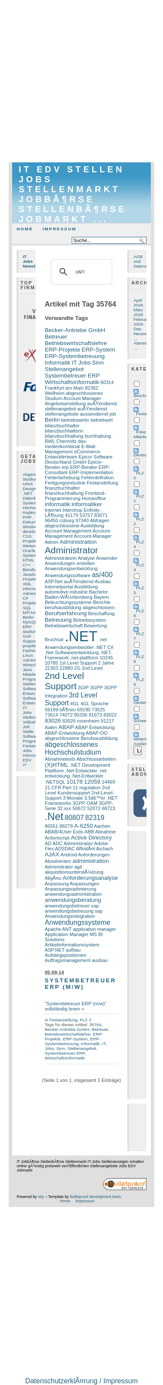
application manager (94, 929)
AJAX (52, 854)
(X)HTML (57, 765)
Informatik (32, 755)
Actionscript (57, 837)
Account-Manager (93, 536)
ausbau (99, 960)
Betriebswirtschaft (64, 625)
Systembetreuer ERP (72, 375)
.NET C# (104, 647)
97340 (82, 520)
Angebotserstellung (65, 403)
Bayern (101, 597)
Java (27, 669)
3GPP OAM (85, 803)
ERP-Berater (83, 467)
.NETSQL (55, 782)
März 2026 (138, 312)
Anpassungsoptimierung (70, 888)
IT (25, 764)
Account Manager (82, 398)
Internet (53, 510)
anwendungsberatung (73, 900)
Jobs (27, 750)
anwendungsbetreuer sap (72, 905)
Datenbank (33, 498)
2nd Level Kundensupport (77, 790)
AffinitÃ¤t (85, 848)
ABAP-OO (96, 733)
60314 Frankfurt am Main (79, 385)
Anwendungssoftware (67, 575)
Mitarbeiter (33, 674)
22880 (66, 668)
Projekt (29, 579)
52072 (93, 808)
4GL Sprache (94, 703)
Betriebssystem (89, 620)
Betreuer (56, 336)
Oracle (29, 550)
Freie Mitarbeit (141, 434)
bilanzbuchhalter (62, 425)
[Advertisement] (81, 81)
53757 (86, 515)
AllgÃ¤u (53, 878)
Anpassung (57, 883)
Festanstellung (102, 482)
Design (29, 488)
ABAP (66, 727)
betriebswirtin (75, 420)
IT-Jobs (27, 710)
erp (65, 467)
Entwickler (32, 693)
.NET (28, 493)
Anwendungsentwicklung (71, 568)
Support (30, 641)
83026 (53, 720)
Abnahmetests (60, 759)
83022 (110, 714)
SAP (27, 636)
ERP (27, 626)
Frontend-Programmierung (75, 496)
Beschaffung (101, 613)
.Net (54, 816)
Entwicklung (34, 703)
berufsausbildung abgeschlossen (80, 607)
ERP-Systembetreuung (75, 356)
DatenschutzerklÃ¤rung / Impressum (81, 1381)
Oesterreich (144, 702)
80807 (74, 817)
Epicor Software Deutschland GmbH (79, 459)
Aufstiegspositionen (65, 955)
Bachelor (98, 591)
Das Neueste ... (141, 333)
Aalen (51, 727)
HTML (28, 560)
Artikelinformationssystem (72, 944)
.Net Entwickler (81, 770)
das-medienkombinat (66, 444)
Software (31, 688)
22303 (51, 668)
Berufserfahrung (66, 613)
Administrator (35, 660)
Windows (31, 526)
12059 (92, 781)
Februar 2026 (141, 321)
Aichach (104, 848)
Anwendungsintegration (70, 916)
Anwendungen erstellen (70, 563)
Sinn (98, 362)
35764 (95, 1024)
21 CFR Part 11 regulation (72, 787)
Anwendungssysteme (77, 922)
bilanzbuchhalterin (64, 430)
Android (68, 854)
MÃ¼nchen (33, 612)
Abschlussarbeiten (96, 759)
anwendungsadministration (73, 894)
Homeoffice (94, 498)
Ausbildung (86, 586)
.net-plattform (84, 657)
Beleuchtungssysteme (68, 602)
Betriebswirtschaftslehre (76, 343)
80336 (80, 714)
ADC (58, 843)
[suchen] (80, 272)
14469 (108, 782)
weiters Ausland (141, 741)
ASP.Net (54, 581)
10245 (106, 657)
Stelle (28, 731)
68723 (108, 808)
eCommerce (87, 451)
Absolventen (58, 861)
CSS (27, 536)
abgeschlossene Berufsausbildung (81, 738)
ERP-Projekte (62, 349)
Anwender (107, 558)
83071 (101, 515)
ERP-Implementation (91, 472)
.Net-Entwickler (87, 775)
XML (27, 583)
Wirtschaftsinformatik (72, 382)
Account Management (68, 530)
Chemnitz (66, 441)
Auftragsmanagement (67, 960)
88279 (66, 826)
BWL (50, 441)
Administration (78, 542)
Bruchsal (54, 639)
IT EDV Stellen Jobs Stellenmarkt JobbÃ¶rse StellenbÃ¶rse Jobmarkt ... (73, 194)
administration (91, 861)
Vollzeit (29, 722)
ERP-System (98, 349)
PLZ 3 (85, 1019)
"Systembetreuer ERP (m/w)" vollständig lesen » (75, 1006)
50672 (79, 808)
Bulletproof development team (95, 1197)
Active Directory (91, 837)
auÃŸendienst (79, 581)
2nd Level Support (64, 681)
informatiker (34, 588)
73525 (98, 709)
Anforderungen (94, 854)
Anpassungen (84, 883)
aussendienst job (98, 413)
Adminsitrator (59, 866)
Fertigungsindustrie (65, 482)
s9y (41, 1197)
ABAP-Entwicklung (65, 733)
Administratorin (61, 558)
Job (26, 726)
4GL (74, 703)
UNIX (28, 483)
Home (25, 228)
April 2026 (138, 302)
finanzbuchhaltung (64, 493)
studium (30, 631)
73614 (51, 714)
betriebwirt (102, 420)
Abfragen (100, 520)
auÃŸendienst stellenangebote (76, 411)
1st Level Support (78, 662)
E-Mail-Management (70, 449)
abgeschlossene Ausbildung (74, 525)
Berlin (28, 617)
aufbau (73, 949)
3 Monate (73, 798)
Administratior (78, 843)
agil (78, 866)
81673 (95, 714)
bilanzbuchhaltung (64, 436)
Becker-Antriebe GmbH (75, 330)
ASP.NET (55, 949)
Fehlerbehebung (62, 477)
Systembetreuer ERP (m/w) (80, 983)
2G (77, 668)
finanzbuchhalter (62, 488)
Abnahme (105, 831)
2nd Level (92, 668)
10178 (75, 781)
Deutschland (145, 454)
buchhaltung (98, 436)
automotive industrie (66, 591)
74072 (66, 714)
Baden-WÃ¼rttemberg (69, 597)
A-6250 (83, 826)
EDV (27, 760)
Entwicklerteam (61, 456)
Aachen (102, 826)
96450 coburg (59, 520)
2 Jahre (106, 662)
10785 (51, 662)
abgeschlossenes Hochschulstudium (73, 748)
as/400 (102, 574)
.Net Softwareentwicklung (72, 652)
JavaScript (33, 574)
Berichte (101, 602)
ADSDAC (65, 848)
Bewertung (95, 625)
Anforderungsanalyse (90, 878)
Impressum (60, 228)
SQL (27, 607)
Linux (28, 655)
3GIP (83, 687)
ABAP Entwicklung (95, 727)
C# (25, 598)
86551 (51, 826)
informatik (57, 504)
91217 (107, 720)
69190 (84, 709)
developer (32, 531)
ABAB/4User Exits (64, 831)
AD (48, 843)
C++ (27, 564)
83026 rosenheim (80, 720)
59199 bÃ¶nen (60, 709)
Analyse (86, 558)
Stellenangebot (64, 369)
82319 (94, 817)
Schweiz (141, 720)
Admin (51, 542)
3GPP (96, 687)
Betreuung (58, 620)
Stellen (29, 683)
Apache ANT (58, 929)
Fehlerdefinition (97, 477)
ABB (89, 831)
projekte (30, 645)
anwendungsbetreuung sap (74, 911)
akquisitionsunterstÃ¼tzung (74, 872)
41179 (71, 515)
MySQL (30, 622)
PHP (27, 517)
